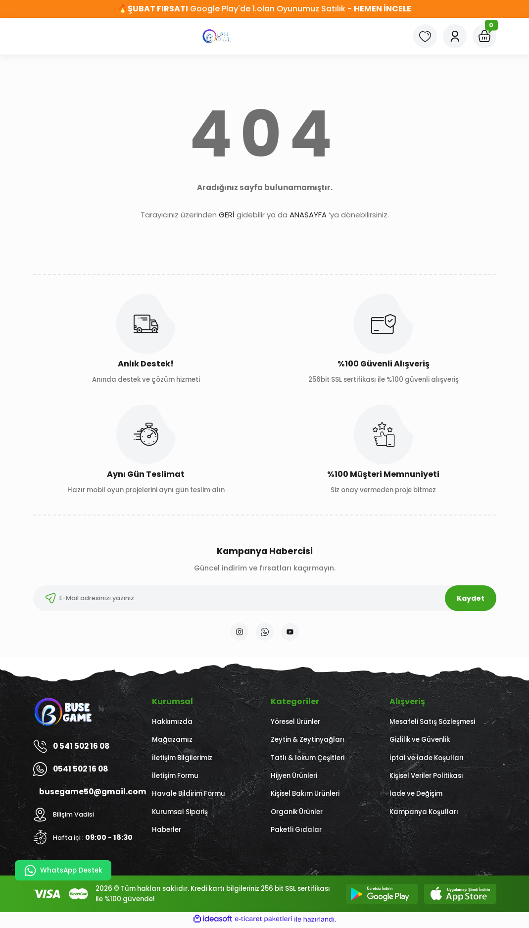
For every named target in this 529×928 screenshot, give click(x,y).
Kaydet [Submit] (470, 598)
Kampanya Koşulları (423, 814)
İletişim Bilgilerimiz (182, 760)
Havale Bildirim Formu (188, 795)
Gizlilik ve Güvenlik (419, 741)
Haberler (166, 831)
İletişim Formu (175, 777)
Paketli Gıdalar (296, 831)
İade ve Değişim (415, 795)
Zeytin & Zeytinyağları (307, 741)
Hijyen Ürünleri (294, 777)
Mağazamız (172, 741)
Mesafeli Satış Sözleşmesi (432, 723)
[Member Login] (455, 36)
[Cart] (484, 36)
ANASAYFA (308, 214)
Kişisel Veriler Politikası (426, 777)
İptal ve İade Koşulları (426, 760)
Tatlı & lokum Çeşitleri (307, 760)
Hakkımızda (172, 723)
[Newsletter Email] (264, 598)
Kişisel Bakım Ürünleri (305, 795)
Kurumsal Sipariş (180, 814)
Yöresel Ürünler (295, 723)
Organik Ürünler (297, 814)
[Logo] (217, 36)
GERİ (227, 214)
